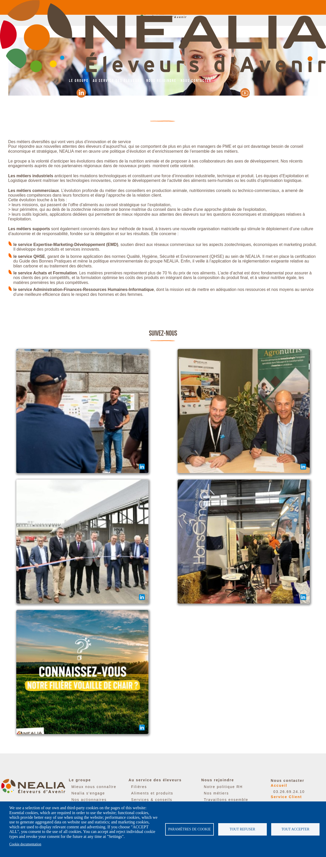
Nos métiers (216, 793)
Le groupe (79, 81)
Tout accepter (295, 829)
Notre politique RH (223, 787)
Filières (139, 787)
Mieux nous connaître (93, 787)
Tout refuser (242, 829)
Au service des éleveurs (117, 81)
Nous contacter (196, 81)
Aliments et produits (152, 793)
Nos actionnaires (89, 800)
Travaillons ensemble (226, 800)
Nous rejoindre (161, 81)
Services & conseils (151, 800)
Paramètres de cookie (189, 829)
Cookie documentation (25, 844)
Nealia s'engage (88, 793)
